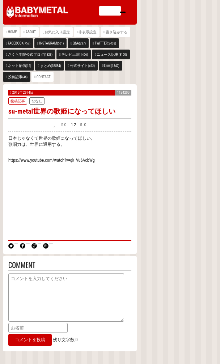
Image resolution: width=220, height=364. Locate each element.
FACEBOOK (19, 43)
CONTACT (44, 77)
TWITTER (105, 43)
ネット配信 (19, 66)
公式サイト (82, 66)
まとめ (50, 66)
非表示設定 (88, 32)
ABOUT (31, 32)
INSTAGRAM (51, 43)
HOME (12, 32)
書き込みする (116, 32)
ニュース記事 (112, 54)
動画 (111, 66)
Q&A (79, 43)
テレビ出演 (75, 54)
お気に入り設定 (57, 32)
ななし (36, 101)
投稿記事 (18, 77)
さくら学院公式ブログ (30, 54)
